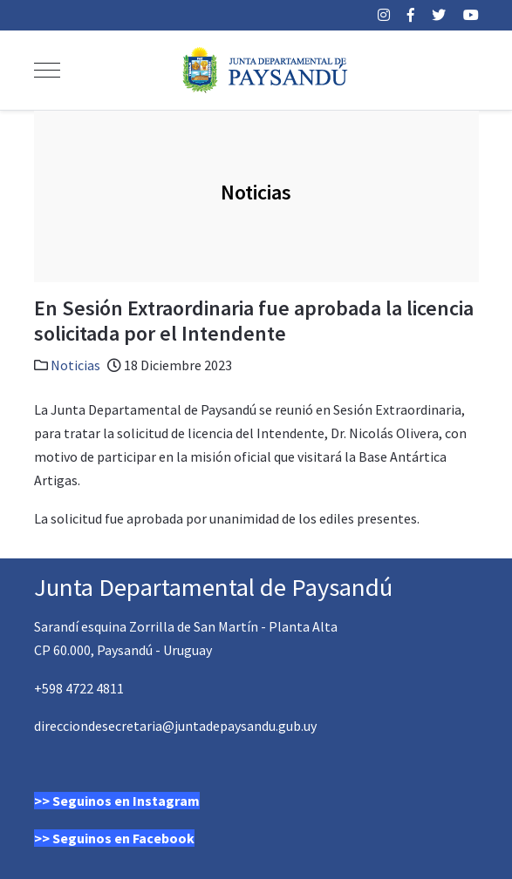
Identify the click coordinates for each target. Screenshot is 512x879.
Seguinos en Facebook (123, 838)
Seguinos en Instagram (126, 800)
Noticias (75, 365)
